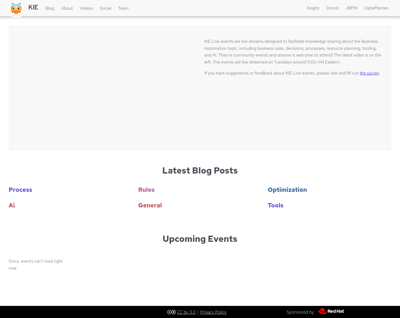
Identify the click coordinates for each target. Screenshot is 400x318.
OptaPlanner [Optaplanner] (376, 8)
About (67, 8)
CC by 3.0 (186, 312)
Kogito (313, 8)
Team (123, 8)
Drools (332, 8)
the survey (369, 73)
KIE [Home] (33, 8)
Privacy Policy (213, 312)
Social (105, 8)
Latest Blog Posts (200, 170)
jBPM (351, 8)
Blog (49, 8)
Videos (86, 8)
